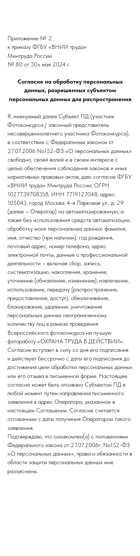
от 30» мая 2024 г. (47, 64)
